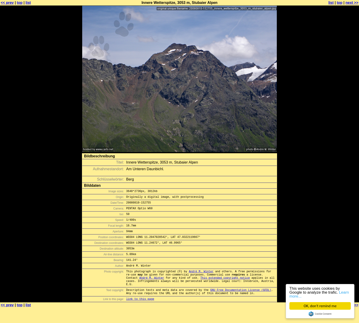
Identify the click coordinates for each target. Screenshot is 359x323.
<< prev (7, 3)
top (19, 3)
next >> (351, 3)
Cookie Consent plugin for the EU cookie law (320, 313)
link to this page (140, 314)
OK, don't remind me (320, 306)
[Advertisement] (340, 113)
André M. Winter (201, 282)
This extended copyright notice (225, 289)
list (28, 3)
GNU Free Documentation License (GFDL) (240, 304)
